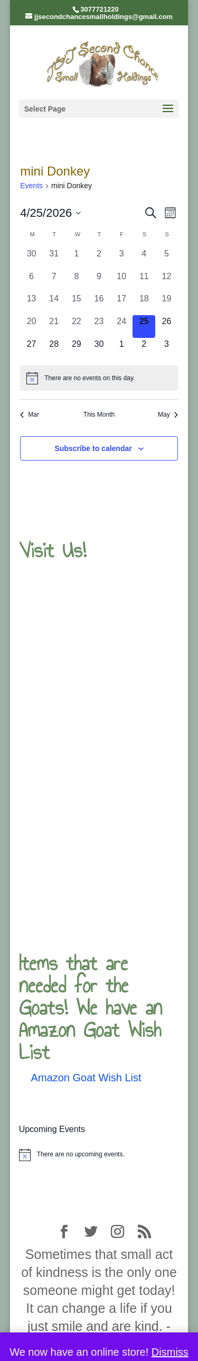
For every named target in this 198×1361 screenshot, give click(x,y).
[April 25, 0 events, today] (144, 326)
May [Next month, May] (168, 414)
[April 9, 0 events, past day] (99, 281)
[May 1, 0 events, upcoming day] (121, 349)
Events (31, 185)
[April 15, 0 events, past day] (76, 303)
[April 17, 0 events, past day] (121, 303)
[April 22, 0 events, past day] (76, 326)
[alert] (99, 378)
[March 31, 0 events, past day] (54, 258)
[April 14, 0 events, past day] (54, 303)
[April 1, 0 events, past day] (76, 258)
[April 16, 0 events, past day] (99, 303)
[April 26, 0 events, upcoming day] (166, 326)
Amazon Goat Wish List (86, 1077)
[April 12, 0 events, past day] (166, 281)
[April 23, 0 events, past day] (99, 326)
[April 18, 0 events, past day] (144, 303)
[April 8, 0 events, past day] (76, 281)
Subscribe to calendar (92, 448)
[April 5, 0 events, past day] (166, 258)
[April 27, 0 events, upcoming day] (31, 349)
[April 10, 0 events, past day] (121, 281)
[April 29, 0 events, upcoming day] (76, 349)
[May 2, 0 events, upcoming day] (144, 349)
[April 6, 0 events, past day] (31, 281)
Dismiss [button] (170, 1352)
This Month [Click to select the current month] (99, 414)
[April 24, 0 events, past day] (121, 326)
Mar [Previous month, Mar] (29, 414)
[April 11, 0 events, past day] (144, 281)
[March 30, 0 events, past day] (31, 258)
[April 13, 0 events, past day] (31, 303)
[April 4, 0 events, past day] (144, 258)
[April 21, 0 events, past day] (54, 326)
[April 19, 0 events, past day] (166, 303)
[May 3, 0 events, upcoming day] (166, 349)
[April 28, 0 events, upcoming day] (54, 349)
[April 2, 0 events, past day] (99, 258)
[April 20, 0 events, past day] (31, 326)
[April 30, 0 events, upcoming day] (99, 349)
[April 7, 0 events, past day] (54, 281)
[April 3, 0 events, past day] (121, 258)
